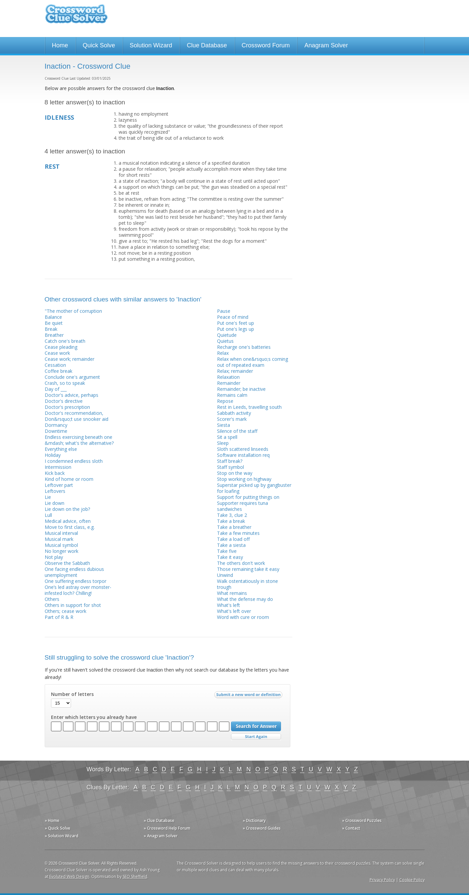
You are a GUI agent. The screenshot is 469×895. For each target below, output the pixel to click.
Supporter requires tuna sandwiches (242, 506)
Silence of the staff (237, 431)
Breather (54, 335)
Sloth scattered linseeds (242, 449)
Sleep (223, 443)
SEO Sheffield (135, 876)
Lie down (54, 503)
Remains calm (232, 395)
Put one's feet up (235, 323)
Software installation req (243, 455)
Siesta (223, 425)
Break (51, 329)
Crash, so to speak (65, 383)
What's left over (234, 611)
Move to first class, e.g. (70, 527)
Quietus (225, 341)
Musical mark (59, 539)
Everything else (61, 449)
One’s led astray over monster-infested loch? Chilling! (78, 590)
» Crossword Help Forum (167, 828)
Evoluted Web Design (69, 876)
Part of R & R (59, 617)
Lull (48, 515)
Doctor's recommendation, (74, 413)
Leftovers (55, 491)
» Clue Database (159, 820)
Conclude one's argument (72, 377)
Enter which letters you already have (94, 717)
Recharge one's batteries (244, 347)
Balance (53, 317)
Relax (223, 353)
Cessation (55, 365)
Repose (225, 401)
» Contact (351, 828)
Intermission (58, 467)
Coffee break (58, 371)
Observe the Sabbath (67, 563)
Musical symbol (61, 545)
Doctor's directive (64, 401)
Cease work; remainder (69, 359)
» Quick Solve (57, 828)
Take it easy (230, 557)
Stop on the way (234, 473)
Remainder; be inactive (241, 389)
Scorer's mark (232, 419)
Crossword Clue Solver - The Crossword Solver (76, 16)
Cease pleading (61, 347)
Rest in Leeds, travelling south (249, 407)
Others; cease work (65, 611)
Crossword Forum (266, 45)
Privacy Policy (382, 880)
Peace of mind (232, 317)
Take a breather (234, 527)
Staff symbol (230, 467)
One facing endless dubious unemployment (74, 572)
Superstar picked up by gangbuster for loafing (254, 488)
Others (52, 599)
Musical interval (61, 533)
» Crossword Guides (262, 828)
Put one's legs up (235, 329)
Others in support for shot (73, 605)
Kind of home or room (69, 479)
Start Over (256, 736)
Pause (223, 311)
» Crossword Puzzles (362, 820)
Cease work (57, 353)
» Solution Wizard (61, 836)
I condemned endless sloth (74, 461)
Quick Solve (99, 45)
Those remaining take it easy (248, 569)
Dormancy (56, 425)
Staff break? (229, 461)
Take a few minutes (238, 533)
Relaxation (228, 377)
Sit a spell (227, 437)
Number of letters (72, 694)
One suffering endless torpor (75, 581)
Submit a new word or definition (249, 696)
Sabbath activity (234, 413)
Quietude (227, 335)
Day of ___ (56, 389)
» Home (52, 820)
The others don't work (241, 563)
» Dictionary (254, 820)
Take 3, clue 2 (232, 515)
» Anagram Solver (161, 836)
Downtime (56, 431)
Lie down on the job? (67, 509)
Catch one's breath (65, 341)
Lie (48, 497)
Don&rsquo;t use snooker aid (76, 419)
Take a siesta (231, 545)
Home (60, 45)
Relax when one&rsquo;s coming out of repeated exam (252, 362)
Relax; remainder (235, 371)
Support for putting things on (248, 497)
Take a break (231, 521)
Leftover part (59, 485)
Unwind (225, 575)
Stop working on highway (244, 479)
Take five (227, 551)
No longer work (61, 551)
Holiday (53, 455)
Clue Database (207, 45)
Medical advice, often (68, 521)
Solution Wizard (151, 45)
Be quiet (54, 323)
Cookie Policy (412, 880)
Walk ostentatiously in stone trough (247, 584)
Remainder (228, 383)
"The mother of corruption (73, 311)
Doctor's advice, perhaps (71, 395)
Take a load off (233, 539)
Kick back (55, 473)
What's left (228, 605)
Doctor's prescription (67, 407)
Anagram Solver (326, 45)
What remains (232, 593)
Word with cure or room (243, 617)
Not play (54, 557)
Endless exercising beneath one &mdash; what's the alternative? (79, 440)
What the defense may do (245, 599)
